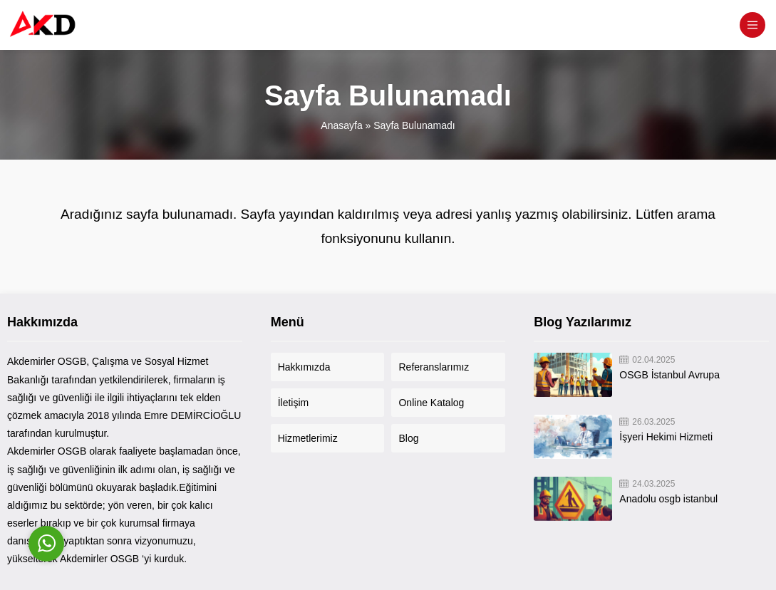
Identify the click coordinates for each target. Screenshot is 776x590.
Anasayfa (341, 125)
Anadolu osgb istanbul (668, 498)
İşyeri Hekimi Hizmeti (666, 436)
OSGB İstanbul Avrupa (669, 375)
